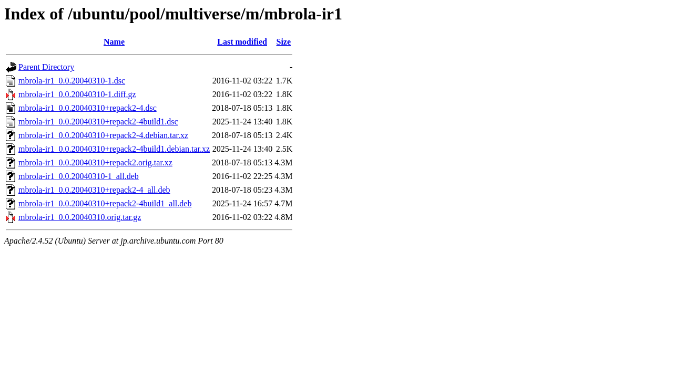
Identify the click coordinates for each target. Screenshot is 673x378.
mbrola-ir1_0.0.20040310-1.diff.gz (77, 94)
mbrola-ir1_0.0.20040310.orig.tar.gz (79, 217)
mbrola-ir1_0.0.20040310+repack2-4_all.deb (94, 189)
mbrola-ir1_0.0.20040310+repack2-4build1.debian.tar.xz (114, 148)
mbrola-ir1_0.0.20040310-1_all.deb (78, 176)
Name (114, 41)
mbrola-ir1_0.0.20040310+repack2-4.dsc (87, 107)
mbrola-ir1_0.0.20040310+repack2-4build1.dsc (98, 121)
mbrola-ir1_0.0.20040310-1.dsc (71, 80)
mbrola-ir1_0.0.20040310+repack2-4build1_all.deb (104, 203)
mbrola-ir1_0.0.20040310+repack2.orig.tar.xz (95, 162)
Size (284, 41)
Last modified (242, 41)
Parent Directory (46, 66)
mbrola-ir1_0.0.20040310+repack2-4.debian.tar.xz (103, 135)
